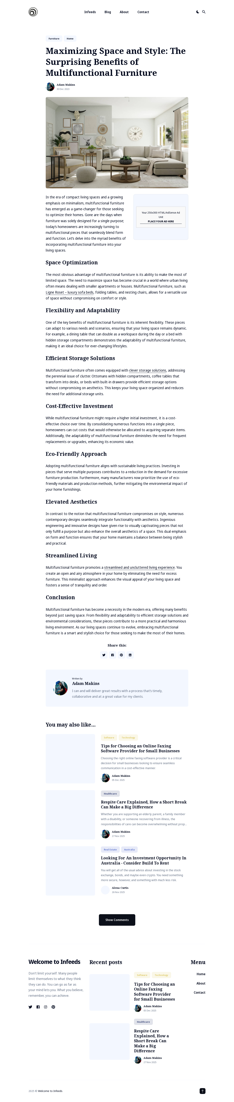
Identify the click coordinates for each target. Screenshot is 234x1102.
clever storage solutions (147, 370)
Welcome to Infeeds (50, 1091)
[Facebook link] (38, 1007)
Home (201, 974)
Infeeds (90, 12)
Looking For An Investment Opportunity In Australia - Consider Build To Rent (143, 860)
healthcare (110, 793)
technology (128, 737)
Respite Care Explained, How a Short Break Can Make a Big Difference (144, 804)
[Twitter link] (31, 1007)
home (70, 38)
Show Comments (117, 920)
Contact (143, 12)
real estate (110, 849)
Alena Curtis (120, 888)
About (124, 12)
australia (129, 849)
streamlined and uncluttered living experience (139, 567)
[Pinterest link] (53, 1007)
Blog (108, 12)
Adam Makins (66, 84)
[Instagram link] (45, 1007)
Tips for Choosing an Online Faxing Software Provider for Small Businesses (140, 748)
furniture (54, 38)
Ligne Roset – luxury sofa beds (69, 292)
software (109, 737)
